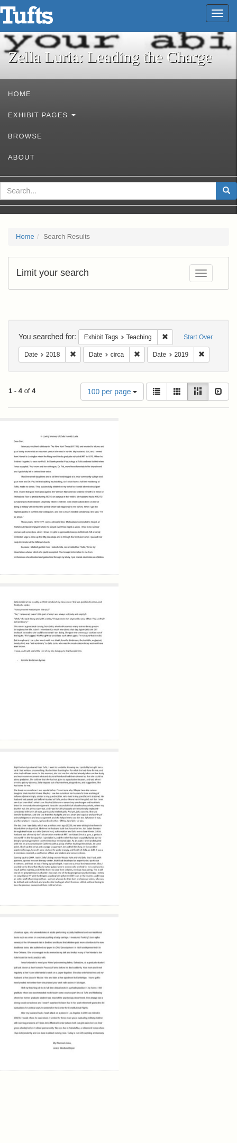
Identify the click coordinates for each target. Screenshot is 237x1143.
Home (19, 94)
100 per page (112, 391)
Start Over (198, 337)
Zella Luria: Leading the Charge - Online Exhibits (39, 18)
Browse (25, 136)
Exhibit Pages (42, 115)
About (21, 157)
